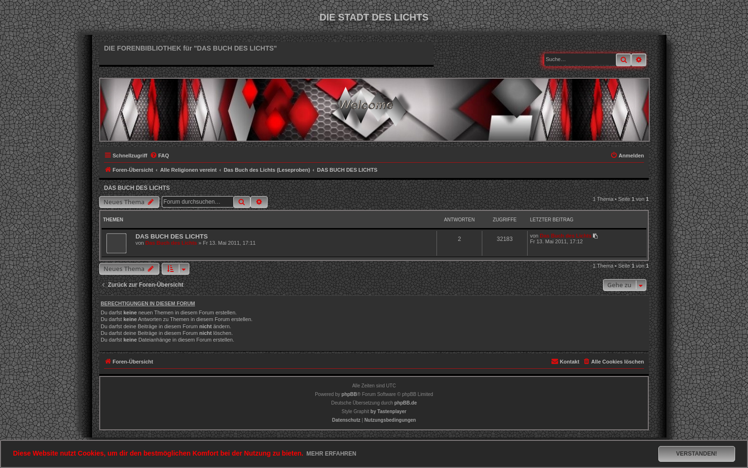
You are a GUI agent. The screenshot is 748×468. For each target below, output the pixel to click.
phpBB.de (406, 403)
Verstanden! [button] (696, 453)
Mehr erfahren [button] (331, 453)
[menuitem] (159, 155)
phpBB (349, 394)
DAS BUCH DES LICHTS (137, 188)
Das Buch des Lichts (171, 243)
